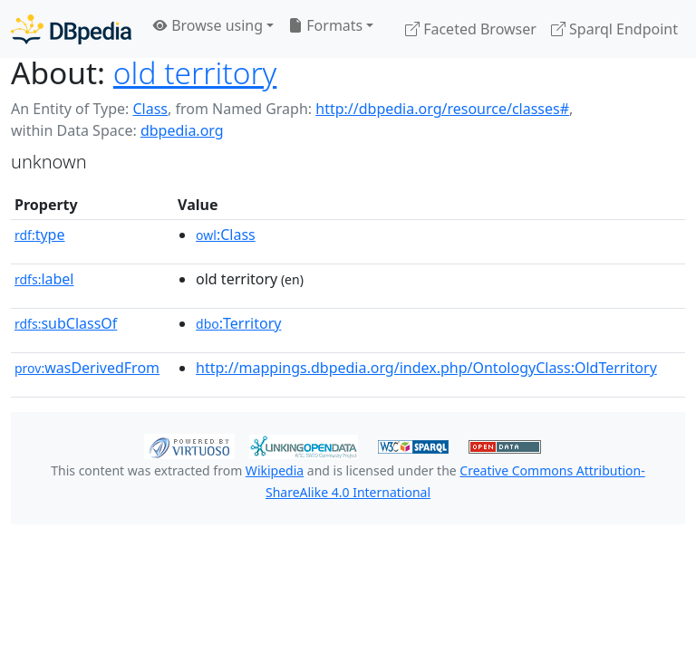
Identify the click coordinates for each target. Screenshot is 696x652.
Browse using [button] (208, 25)
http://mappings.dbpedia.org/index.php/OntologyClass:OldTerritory (426, 368)
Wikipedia (275, 470)
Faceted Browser (470, 29)
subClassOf (65, 323)
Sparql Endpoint (614, 29)
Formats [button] (325, 25)
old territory (195, 72)
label (44, 279)
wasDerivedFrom (87, 368)
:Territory (238, 323)
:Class (226, 234)
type (39, 234)
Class (150, 109)
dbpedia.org (182, 130)
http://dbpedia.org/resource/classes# (442, 109)
